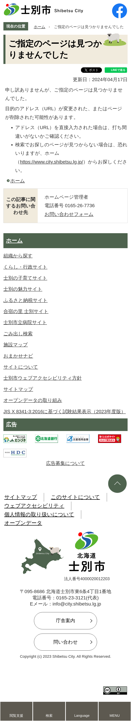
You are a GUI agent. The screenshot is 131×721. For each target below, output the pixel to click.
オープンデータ (23, 523)
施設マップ (15, 344)
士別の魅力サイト (22, 289)
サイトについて (20, 367)
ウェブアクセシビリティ (34, 506)
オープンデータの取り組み (32, 400)
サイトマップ (18, 389)
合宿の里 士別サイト (25, 311)
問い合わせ (65, 642)
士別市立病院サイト (25, 322)
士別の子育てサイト (25, 278)
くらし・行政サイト (25, 267)
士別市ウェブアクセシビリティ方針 (42, 378)
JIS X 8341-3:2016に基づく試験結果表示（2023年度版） (64, 411)
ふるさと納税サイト (25, 300)
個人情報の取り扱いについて (39, 514)
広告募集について (65, 463)
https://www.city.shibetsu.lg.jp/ (51, 161)
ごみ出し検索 (18, 333)
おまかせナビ (18, 356)
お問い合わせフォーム (69, 214)
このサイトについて (75, 497)
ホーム (39, 27)
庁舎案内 (65, 620)
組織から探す (18, 255)
